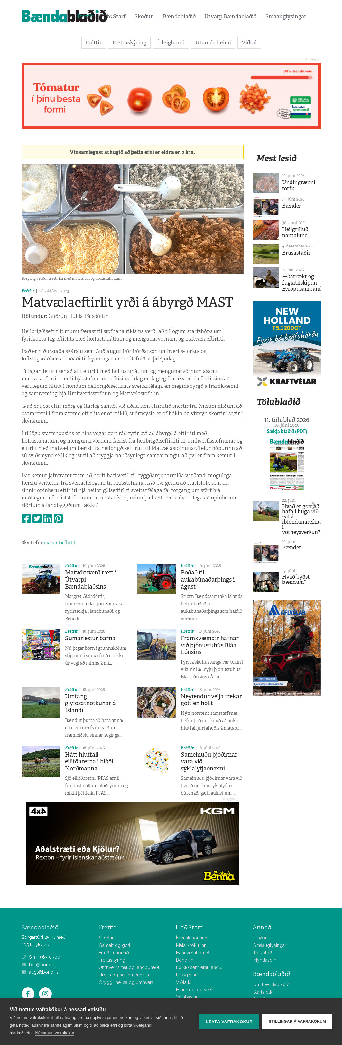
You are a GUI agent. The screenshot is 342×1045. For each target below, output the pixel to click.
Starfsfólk (262, 991)
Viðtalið (184, 982)
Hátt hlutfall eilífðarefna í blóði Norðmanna (89, 761)
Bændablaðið (179, 16)
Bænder (291, 205)
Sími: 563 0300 (41, 957)
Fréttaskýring (129, 42)
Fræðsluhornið (114, 952)
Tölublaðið (278, 401)
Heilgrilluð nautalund (295, 232)
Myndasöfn (264, 960)
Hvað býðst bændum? (296, 579)
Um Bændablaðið (271, 984)
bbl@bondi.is (39, 964)
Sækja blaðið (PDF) (287, 431)
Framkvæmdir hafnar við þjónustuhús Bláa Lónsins (210, 645)
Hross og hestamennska (124, 974)
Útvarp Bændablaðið (230, 16)
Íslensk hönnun (191, 937)
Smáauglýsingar (285, 16)
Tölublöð (262, 952)
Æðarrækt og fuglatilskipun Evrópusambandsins (306, 282)
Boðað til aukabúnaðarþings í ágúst (208, 579)
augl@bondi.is (40, 972)
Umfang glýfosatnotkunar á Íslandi (90, 703)
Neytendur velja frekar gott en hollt (211, 700)
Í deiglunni (171, 42)
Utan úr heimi (213, 42)
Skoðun (144, 16)
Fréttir (85, 16)
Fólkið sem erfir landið (199, 967)
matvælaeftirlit (60, 543)
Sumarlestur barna (90, 638)
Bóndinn (184, 960)
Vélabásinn (187, 997)
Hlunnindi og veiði (195, 989)
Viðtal (249, 42)
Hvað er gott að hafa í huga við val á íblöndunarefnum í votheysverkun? (304, 519)
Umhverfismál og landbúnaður (130, 967)
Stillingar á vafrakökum (297, 1021)
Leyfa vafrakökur (229, 1021)
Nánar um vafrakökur (54, 1033)
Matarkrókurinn (191, 945)
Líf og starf (187, 974)
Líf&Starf (114, 16)
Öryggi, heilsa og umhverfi (126, 982)
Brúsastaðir (296, 252)
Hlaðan (260, 937)
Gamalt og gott (114, 945)
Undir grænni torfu (298, 185)
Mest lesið (276, 158)
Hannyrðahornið (192, 952)
